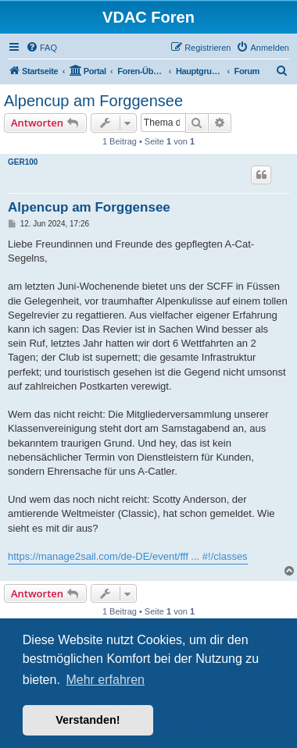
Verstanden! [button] (87, 720)
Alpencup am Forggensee (93, 100)
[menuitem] (41, 47)
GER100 (23, 162)
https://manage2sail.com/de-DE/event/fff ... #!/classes (128, 556)
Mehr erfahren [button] (105, 679)
